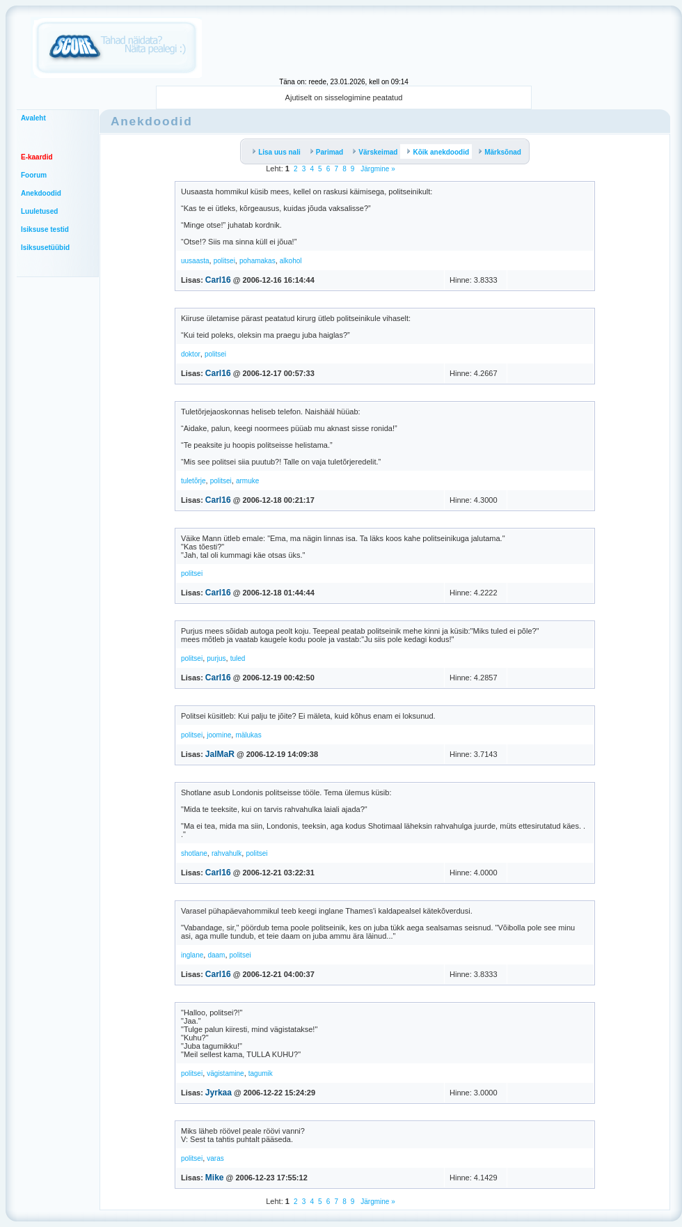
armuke (247, 481)
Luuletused (39, 211)
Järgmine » (377, 169)
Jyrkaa (218, 1092)
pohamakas (257, 261)
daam (216, 955)
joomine (219, 735)
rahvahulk (226, 853)
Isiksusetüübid (45, 247)
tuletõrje (193, 481)
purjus (216, 658)
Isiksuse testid (45, 229)
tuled (238, 658)
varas (215, 1158)
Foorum (34, 175)
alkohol (291, 261)
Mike (214, 1177)
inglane (192, 955)
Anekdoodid (41, 193)
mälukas (248, 735)
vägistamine (225, 1073)
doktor (190, 354)
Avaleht (33, 118)
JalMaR (220, 754)
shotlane (194, 853)
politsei (224, 261)
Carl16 (218, 280)
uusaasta (195, 261)
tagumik (260, 1073)
